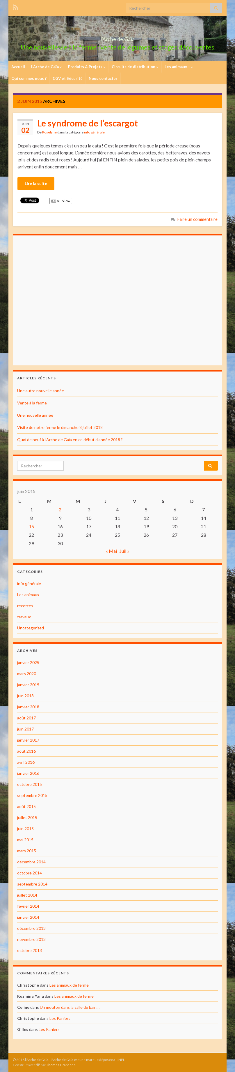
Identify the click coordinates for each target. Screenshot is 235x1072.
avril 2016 (26, 762)
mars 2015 (26, 850)
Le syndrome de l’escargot (87, 123)
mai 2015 (25, 839)
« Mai (111, 551)
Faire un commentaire (197, 219)
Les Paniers (59, 1018)
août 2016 (26, 751)
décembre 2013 (31, 928)
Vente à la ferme (32, 402)
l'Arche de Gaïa (117, 37)
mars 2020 (26, 673)
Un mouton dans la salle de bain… (69, 1007)
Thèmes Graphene (61, 1065)
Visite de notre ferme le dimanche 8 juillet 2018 (60, 427)
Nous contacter (103, 78)
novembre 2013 (31, 939)
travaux (24, 616)
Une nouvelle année (35, 415)
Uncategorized (30, 627)
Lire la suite (36, 183)
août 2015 (26, 806)
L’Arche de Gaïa (46, 66)
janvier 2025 (28, 662)
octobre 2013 (29, 950)
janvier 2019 (28, 684)
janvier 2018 (28, 706)
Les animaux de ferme (69, 985)
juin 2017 (25, 728)
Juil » (124, 551)
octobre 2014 (29, 872)
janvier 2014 (28, 917)
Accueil (18, 66)
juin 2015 (25, 828)
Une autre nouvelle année (40, 390)
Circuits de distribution (135, 66)
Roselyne (49, 132)
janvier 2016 (28, 773)
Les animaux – (179, 66)
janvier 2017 (28, 739)
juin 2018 (25, 695)
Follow (60, 201)
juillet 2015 (27, 817)
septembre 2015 (32, 795)
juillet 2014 (27, 895)
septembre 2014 (32, 883)
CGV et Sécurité (68, 78)
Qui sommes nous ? (29, 78)
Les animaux (28, 594)
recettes (25, 605)
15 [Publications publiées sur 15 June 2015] (31, 526)
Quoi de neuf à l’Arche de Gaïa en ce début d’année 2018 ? (70, 439)
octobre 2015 (29, 784)
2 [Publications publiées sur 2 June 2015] (60, 509)
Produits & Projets (87, 66)
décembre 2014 (31, 861)
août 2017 (26, 717)
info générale (94, 132)
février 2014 (28, 906)
